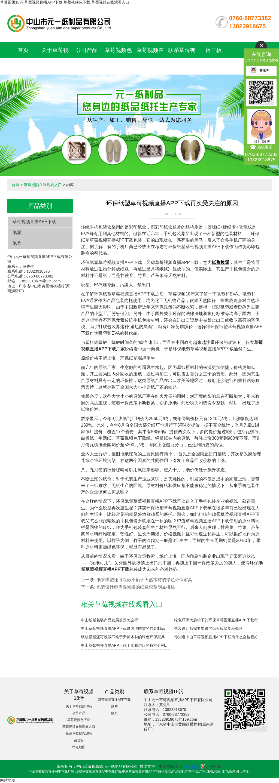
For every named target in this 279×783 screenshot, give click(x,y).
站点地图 (78, 747)
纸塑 (17, 232)
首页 (23, 50)
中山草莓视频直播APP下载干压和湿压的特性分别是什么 (125, 645)
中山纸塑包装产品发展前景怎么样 (109, 620)
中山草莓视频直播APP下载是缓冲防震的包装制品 (123, 628)
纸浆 (17, 243)
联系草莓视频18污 (79, 733)
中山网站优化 (170, 766)
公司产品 (87, 50)
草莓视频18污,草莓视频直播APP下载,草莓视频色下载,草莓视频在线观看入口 (64, 2)
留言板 (213, 50)
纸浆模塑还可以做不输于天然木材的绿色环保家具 (144, 579)
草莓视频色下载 (78, 720)
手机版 (216, 766)
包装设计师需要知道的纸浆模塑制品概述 (135, 587)
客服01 (259, 70)
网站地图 (7, 780)
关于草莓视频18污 (79, 706)
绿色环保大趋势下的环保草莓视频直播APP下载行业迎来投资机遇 (218, 620)
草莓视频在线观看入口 (43, 185)
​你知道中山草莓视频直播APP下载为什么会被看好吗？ (218, 637)
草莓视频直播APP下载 (34, 221)
